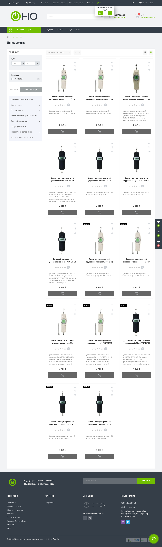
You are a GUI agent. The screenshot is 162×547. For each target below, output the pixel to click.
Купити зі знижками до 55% (22, 137)
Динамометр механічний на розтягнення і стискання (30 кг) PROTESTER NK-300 (136, 99)
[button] (158, 244)
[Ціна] (16, 63)
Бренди (69, 30)
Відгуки (50, 30)
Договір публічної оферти (16, 521)
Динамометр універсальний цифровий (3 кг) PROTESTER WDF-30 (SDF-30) (136, 180)
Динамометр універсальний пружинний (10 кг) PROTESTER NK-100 (99, 343)
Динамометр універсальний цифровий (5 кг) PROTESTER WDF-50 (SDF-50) (62, 424)
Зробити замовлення (148, 17)
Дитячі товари (16, 105)
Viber (123, 522)
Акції (9, 528)
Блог (79, 30)
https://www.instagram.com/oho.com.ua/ (90, 518)
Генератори (49, 503)
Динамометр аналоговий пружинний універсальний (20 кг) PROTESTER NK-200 (62, 99)
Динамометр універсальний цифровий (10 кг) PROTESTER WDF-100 (62, 180)
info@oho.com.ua (128, 507)
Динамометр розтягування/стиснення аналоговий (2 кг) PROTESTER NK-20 (62, 343)
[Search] (101, 16)
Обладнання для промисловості (24, 116)
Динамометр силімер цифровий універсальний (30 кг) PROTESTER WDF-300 (136, 343)
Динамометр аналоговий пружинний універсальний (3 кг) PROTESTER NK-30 (99, 99)
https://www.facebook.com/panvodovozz (84, 518)
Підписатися (146, 481)
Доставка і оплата (59, 3)
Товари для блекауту (19, 126)
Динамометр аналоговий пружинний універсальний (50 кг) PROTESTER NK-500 (136, 262)
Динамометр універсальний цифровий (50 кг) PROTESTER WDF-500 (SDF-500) (99, 424)
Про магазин (45, 3)
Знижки (60, 30)
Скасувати (14, 89)
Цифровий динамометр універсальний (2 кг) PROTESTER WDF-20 (62, 262)
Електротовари (17, 110)
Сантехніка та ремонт (19, 121)
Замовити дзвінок (119, 17)
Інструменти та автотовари (22, 99)
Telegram (128, 522)
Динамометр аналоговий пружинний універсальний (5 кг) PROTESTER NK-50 (99, 262)
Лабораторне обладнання (21, 132)
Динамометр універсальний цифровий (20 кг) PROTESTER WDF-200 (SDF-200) (99, 180)
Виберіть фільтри (31, 89)
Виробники (11, 525)
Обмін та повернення (76, 3)
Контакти (90, 3)
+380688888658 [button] (128, 503)
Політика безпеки (13, 517)
